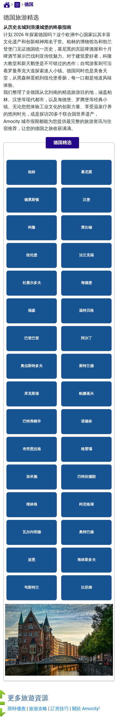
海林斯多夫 (86, 560)
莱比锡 (86, 227)
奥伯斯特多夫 (32, 366)
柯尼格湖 (86, 504)
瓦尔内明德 (32, 532)
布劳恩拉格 (32, 449)
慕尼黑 (86, 172)
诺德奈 (86, 421)
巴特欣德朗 (86, 476)
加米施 (31, 476)
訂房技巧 (60, 708)
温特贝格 (86, 310)
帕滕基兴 (86, 393)
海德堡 (86, 283)
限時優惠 (17, 708)
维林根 (31, 504)
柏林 (31, 172)
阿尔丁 (86, 338)
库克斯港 (31, 393)
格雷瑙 (86, 449)
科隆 (31, 227)
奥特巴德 (86, 532)
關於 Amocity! (86, 708)
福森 (31, 310)
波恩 (31, 560)
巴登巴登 (31, 338)
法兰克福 (86, 255)
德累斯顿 (31, 200)
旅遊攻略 (38, 708)
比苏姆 (86, 587)
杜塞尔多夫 (32, 283)
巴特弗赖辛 (32, 421)
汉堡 (86, 200)
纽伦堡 (31, 255)
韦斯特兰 (31, 587)
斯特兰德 (86, 366)
